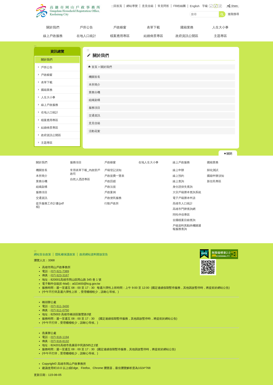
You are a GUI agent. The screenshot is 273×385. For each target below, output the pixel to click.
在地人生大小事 (148, 162)
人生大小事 (220, 27)
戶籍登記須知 (112, 170)
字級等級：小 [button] (211, 6)
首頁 (94, 66)
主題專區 (220, 36)
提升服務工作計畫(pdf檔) (50, 205)
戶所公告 (86, 27)
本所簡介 (94, 84)
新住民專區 (214, 181)
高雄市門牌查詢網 (184, 208)
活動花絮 (94, 131)
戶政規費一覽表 (114, 175)
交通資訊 (94, 115)
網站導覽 (132, 6)
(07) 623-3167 (60, 275)
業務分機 (94, 92)
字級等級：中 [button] (216, 6)
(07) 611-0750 (60, 310)
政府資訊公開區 (187, 36)
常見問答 (163, 6)
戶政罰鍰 (110, 181)
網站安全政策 (42, 254)
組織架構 (94, 100)
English (194, 6)
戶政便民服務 (112, 198)
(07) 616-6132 (60, 341)
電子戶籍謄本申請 (184, 198)
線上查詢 (178, 181)
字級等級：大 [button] (220, 6)
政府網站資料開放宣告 (93, 254)
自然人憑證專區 (80, 179)
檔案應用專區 (120, 36)
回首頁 (118, 6)
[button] (222, 14)
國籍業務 (186, 27)
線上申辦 (178, 170)
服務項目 (94, 107)
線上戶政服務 (53, 36)
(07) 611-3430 (60, 306)
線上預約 (178, 175)
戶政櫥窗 (119, 27)
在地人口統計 (86, 36)
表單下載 (153, 27)
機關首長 (94, 76)
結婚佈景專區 (153, 36)
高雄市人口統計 (183, 203)
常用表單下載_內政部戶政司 (85, 171)
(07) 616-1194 (60, 337)
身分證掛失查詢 (183, 186)
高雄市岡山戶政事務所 (68, 11)
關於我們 (52, 27)
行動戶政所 (111, 203)
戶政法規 (110, 186)
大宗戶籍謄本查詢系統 (187, 192)
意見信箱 (147, 6)
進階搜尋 (233, 14)
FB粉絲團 (179, 6)
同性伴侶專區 (181, 214)
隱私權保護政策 (65, 254)
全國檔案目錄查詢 (184, 220)
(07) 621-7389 (60, 271)
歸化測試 (212, 170)
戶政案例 (110, 192)
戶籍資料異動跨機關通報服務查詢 (187, 227)
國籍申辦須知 (215, 175)
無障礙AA (224, 254)
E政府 (204, 253)
